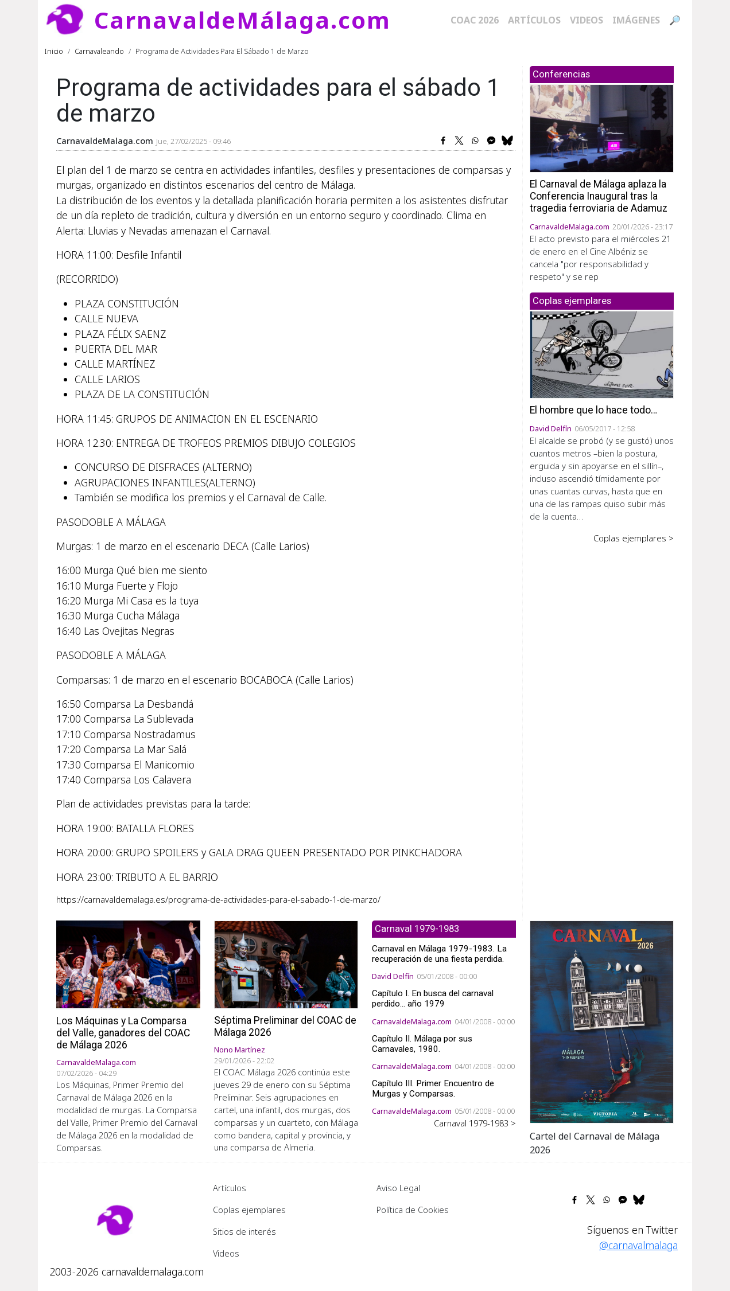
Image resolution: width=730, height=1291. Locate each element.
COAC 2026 (475, 20)
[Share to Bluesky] (507, 140)
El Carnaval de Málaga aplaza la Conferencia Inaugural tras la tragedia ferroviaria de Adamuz (598, 196)
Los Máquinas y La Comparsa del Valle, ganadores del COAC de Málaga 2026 (123, 1033)
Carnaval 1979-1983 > (475, 1123)
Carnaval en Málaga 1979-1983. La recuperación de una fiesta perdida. (439, 953)
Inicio (54, 51)
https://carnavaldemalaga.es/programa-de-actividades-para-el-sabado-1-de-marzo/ (218, 899)
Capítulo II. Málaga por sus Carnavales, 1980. (422, 1043)
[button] (601, 1021)
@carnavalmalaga (638, 1245)
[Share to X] (459, 140)
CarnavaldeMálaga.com (242, 20)
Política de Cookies (412, 1209)
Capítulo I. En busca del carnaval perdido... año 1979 (433, 998)
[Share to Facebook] (443, 140)
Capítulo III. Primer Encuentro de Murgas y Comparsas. (433, 1088)
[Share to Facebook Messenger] (491, 140)
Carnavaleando (99, 51)
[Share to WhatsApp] (475, 140)
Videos (586, 20)
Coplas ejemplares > (633, 538)
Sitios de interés (244, 1231)
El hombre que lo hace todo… (593, 410)
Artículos (534, 20)
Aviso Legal (398, 1188)
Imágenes (636, 20)
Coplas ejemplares (249, 1209)
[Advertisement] (602, 723)
